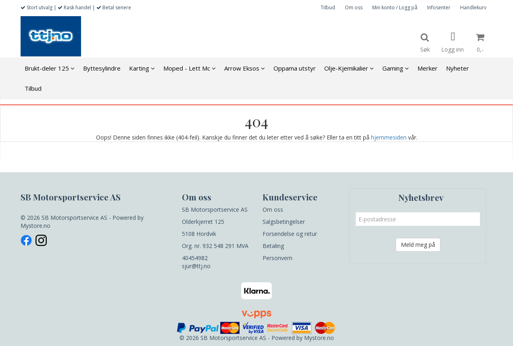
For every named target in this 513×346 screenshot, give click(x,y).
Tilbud (328, 7)
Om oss (354, 7)
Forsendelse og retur (290, 234)
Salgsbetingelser (284, 221)
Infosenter (438, 7)
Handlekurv (473, 7)
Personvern (277, 258)
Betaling (273, 246)
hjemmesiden (389, 137)
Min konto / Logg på (394, 7)
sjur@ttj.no (196, 266)
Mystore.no (35, 225)
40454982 (195, 258)
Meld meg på (418, 244)
